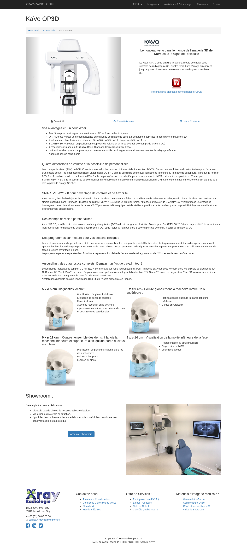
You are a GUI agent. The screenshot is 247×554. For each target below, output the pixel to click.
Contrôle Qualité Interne (145, 509)
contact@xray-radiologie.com (44, 519)
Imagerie (153, 4)
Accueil (33, 30)
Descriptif (57, 121)
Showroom (202, 4)
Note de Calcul (141, 506)
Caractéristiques (124, 121)
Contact (217, 4)
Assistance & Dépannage (177, 4)
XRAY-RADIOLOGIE (40, 4)
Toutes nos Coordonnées (96, 499)
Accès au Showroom (81, 434)
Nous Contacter (190, 121)
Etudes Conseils (142, 502)
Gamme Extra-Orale (194, 502)
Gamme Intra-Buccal (194, 499)
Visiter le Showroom (193, 509)
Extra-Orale (49, 30)
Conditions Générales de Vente (99, 502)
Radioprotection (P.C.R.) (146, 499)
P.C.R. (137, 4)
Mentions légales (92, 509)
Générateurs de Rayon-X (196, 506)
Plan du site (89, 506)
